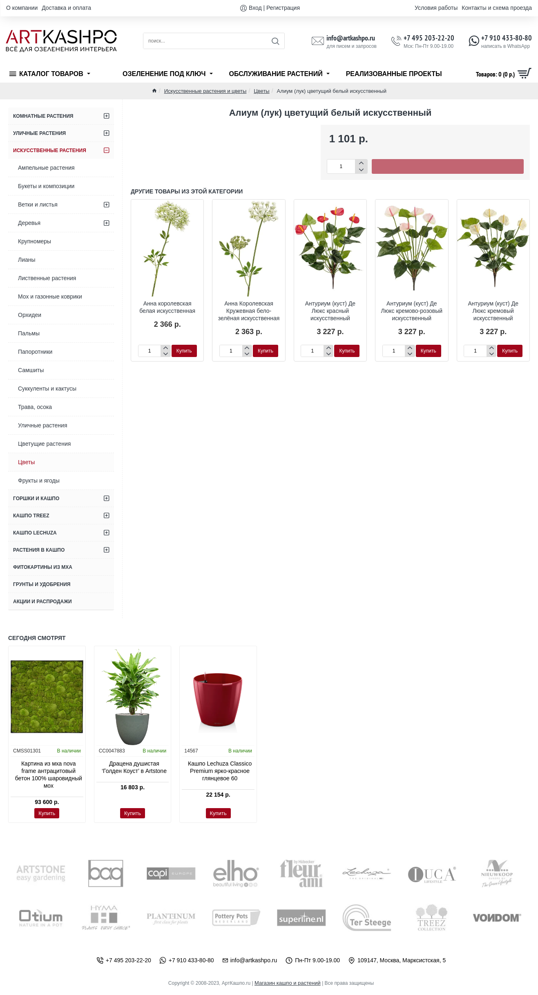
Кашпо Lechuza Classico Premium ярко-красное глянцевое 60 (220, 771)
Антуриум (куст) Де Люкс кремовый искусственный (493, 310)
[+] (361, 162)
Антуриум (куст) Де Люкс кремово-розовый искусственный (411, 310)
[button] (448, 166)
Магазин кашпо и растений (287, 983)
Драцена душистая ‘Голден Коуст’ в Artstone (134, 767)
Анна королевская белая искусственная (167, 307)
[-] (361, 169)
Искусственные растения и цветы (205, 91)
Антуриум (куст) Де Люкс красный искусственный (330, 310)
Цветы (261, 91)
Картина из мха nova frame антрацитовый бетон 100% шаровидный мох (48, 774)
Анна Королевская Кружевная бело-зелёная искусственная (249, 310)
